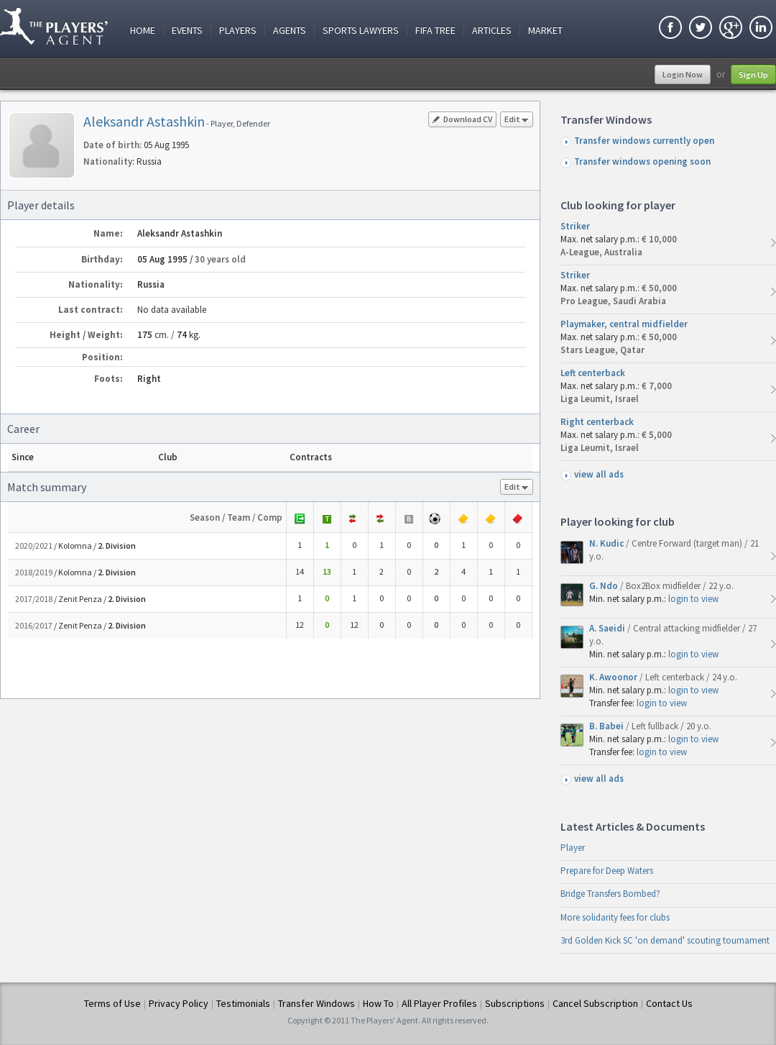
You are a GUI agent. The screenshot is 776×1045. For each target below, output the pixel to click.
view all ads (599, 474)
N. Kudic (607, 543)
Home (142, 30)
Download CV (462, 119)
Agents (289, 30)
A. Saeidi (608, 628)
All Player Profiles (439, 1003)
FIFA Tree (435, 30)
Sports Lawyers (361, 30)
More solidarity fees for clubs (615, 917)
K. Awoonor (614, 677)
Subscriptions (515, 1003)
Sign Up (753, 74)
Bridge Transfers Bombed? (610, 893)
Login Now (682, 74)
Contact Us (669, 1003)
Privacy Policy (178, 1003)
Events (187, 30)
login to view (693, 599)
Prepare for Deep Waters (606, 870)
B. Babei (607, 726)
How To (378, 1003)
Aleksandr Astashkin (144, 121)
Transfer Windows (316, 1003)
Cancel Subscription (595, 1003)
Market (545, 30)
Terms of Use (112, 1003)
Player (572, 847)
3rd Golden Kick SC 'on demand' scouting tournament (665, 940)
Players (238, 30)
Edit (516, 120)
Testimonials (243, 1003)
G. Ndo (604, 586)
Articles (492, 30)
